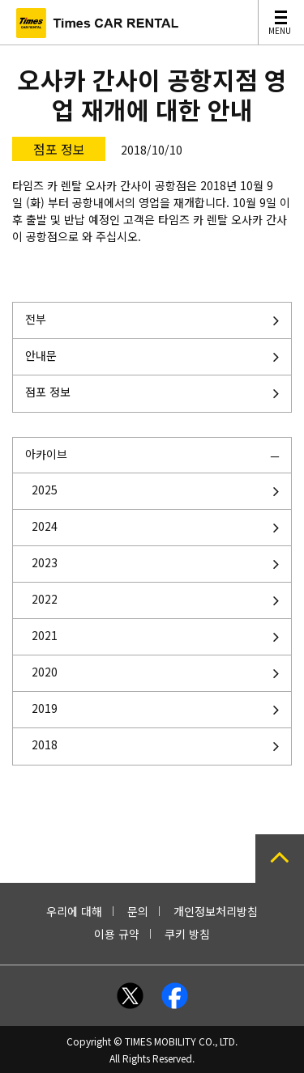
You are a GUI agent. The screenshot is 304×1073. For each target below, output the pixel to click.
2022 (45, 599)
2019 (45, 708)
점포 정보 (48, 392)
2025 (45, 489)
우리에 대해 (74, 911)
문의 (137, 911)
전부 (35, 319)
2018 (45, 744)
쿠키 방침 (187, 934)
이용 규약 (116, 934)
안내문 (41, 355)
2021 (45, 635)
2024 (45, 526)
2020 (45, 672)
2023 (45, 562)
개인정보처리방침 (215, 911)
